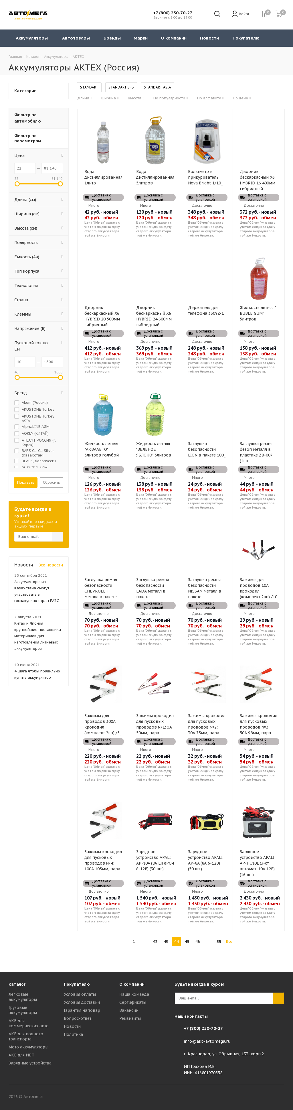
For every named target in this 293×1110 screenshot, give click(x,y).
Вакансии (128, 1010)
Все (229, 941)
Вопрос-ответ (77, 1018)
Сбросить (51, 482)
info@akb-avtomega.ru (207, 1041)
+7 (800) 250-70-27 (172, 12)
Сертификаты (132, 1002)
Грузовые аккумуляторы (23, 1010)
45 (187, 941)
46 (197, 941)
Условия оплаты (80, 994)
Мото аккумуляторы (28, 1047)
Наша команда (134, 994)
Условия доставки (82, 1002)
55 (218, 941)
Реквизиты (130, 1018)
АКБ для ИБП (21, 1055)
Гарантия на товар (82, 1010)
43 (165, 941)
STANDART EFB (121, 87)
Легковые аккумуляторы (23, 997)
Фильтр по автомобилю (27, 118)
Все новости (50, 565)
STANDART (89, 87)
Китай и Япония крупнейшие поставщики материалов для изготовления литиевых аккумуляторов (37, 636)
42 (155, 941)
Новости (72, 1026)
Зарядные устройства (30, 1063)
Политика (73, 1034)
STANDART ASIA (157, 87)
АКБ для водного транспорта (26, 1036)
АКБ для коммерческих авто (29, 1023)
